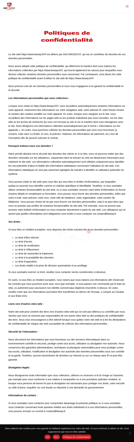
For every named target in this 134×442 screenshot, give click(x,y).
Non (56, 437)
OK (47, 437)
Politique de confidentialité (76, 437)
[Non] (130, 433)
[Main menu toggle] (127, 6)
